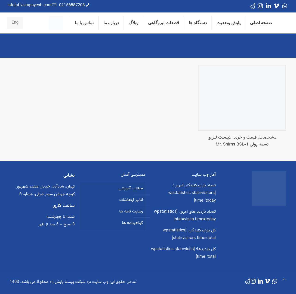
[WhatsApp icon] (284, 6)
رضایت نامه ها (131, 211)
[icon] (252, 6)
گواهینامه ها (132, 223)
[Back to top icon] (284, 280)
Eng (15, 22)
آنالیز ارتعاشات (131, 200)
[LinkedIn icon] (268, 6)
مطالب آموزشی (130, 188)
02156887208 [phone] (72, 5)
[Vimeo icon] (276, 6)
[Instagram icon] (260, 6)
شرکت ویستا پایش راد (67, 282)
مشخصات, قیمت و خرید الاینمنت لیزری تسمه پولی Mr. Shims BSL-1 (242, 141)
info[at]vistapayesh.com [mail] (29, 5)
